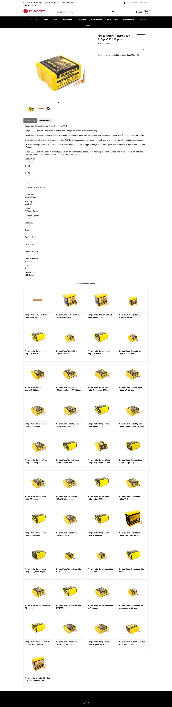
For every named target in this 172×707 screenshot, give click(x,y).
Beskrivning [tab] (30, 121)
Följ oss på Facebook (31, 3)
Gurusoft (86, 703)
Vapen (45, 19)
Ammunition (34, 19)
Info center (143, 3)
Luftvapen (142, 19)
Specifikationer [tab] (45, 121)
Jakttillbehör (81, 19)
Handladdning (96, 19)
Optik (55, 19)
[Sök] (84, 12)
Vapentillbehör (112, 19)
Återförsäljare (64, 3)
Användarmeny (130, 3)
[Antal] (121, 49)
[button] (58, 102)
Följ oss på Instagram (49, 3)
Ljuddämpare (128, 19)
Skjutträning (67, 19)
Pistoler (88, 25)
